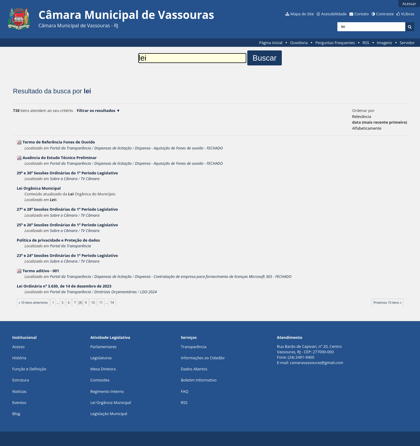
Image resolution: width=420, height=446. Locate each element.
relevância (361, 116)
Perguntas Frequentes (335, 42)
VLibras (407, 14)
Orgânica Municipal (39, 188)
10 (93, 302)
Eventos (19, 402)
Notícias (19, 391)
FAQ (184, 391)
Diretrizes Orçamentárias (115, 291)
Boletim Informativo (199, 380)
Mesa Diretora (103, 369)
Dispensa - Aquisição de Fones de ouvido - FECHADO (179, 148)
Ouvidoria (299, 42)
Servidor (407, 42)
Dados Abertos (194, 369)
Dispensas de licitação (113, 148)
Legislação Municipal (108, 413)
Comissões (100, 380)
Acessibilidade (333, 14)
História (19, 357)
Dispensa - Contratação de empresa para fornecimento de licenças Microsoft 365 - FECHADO (213, 276)
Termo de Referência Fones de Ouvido (59, 142)
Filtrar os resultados (96, 110)
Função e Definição (29, 369)
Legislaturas (101, 357)
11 (101, 302)
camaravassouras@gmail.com (316, 362)
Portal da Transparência (70, 148)
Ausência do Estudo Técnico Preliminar (60, 157)
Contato (362, 14)
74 (112, 302)
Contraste (385, 14)
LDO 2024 (148, 291)
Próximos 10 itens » (387, 302)
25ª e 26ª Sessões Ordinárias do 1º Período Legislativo (67, 225)
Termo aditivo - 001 (41, 270)
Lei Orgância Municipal (110, 402)
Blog (16, 413)
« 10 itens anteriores (33, 302)
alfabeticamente (366, 128)
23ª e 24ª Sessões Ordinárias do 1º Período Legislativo (67, 255)
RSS (366, 42)
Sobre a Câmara (64, 178)
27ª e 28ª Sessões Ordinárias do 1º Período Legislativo (67, 209)
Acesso (18, 346)
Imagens (384, 42)
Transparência (193, 346)
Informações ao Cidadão (202, 357)
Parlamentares (103, 346)
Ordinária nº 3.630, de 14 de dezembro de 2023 (64, 286)
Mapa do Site (302, 14)
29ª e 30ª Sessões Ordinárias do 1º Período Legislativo (67, 173)
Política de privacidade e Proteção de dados (58, 240)
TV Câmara (90, 178)
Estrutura (20, 380)
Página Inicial (270, 42)
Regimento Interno (107, 391)
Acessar (409, 3)
